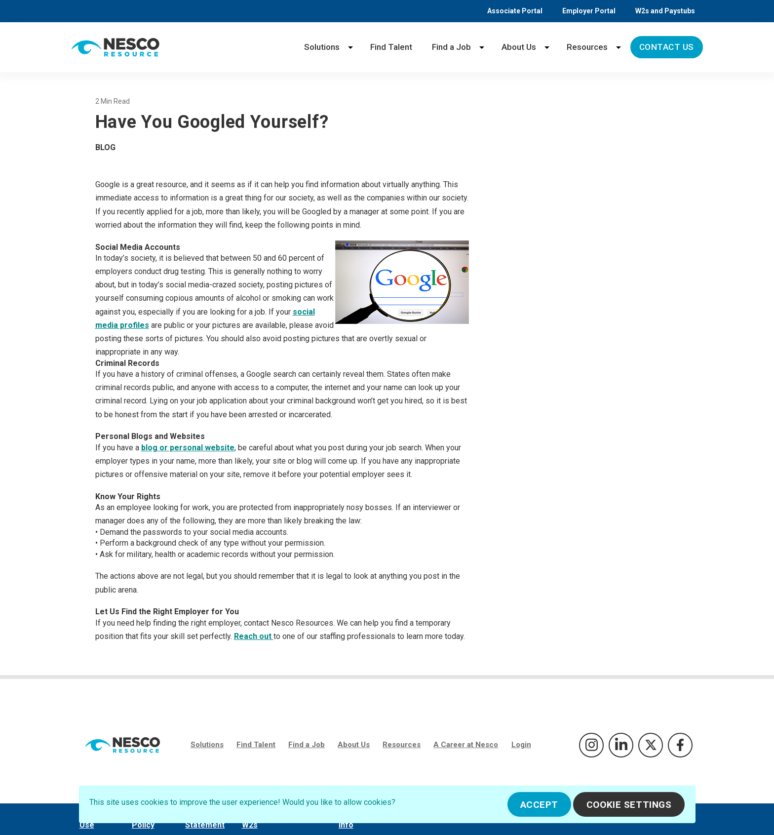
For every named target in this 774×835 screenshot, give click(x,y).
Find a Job (451, 47)
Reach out (253, 636)
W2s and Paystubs (665, 11)
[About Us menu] (547, 47)
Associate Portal (514, 11)
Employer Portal (589, 11)
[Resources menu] (618, 47)
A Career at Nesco (465, 744)
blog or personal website (187, 447)
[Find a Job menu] (482, 47)
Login (521, 744)
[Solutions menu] (350, 47)
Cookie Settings (629, 804)
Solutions (322, 47)
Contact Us (666, 47)
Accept (539, 804)
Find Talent (391, 47)
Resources (587, 47)
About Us (519, 47)
